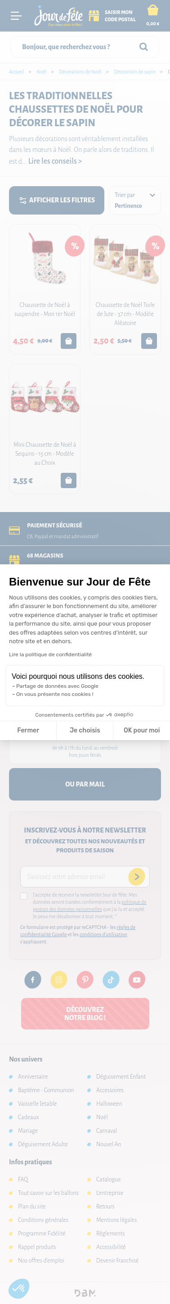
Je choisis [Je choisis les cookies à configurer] (85, 730)
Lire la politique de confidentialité (50, 654)
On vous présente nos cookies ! (55, 694)
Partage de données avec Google (57, 686)
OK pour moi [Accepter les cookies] (142, 730)
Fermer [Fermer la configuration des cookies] (28, 730)
